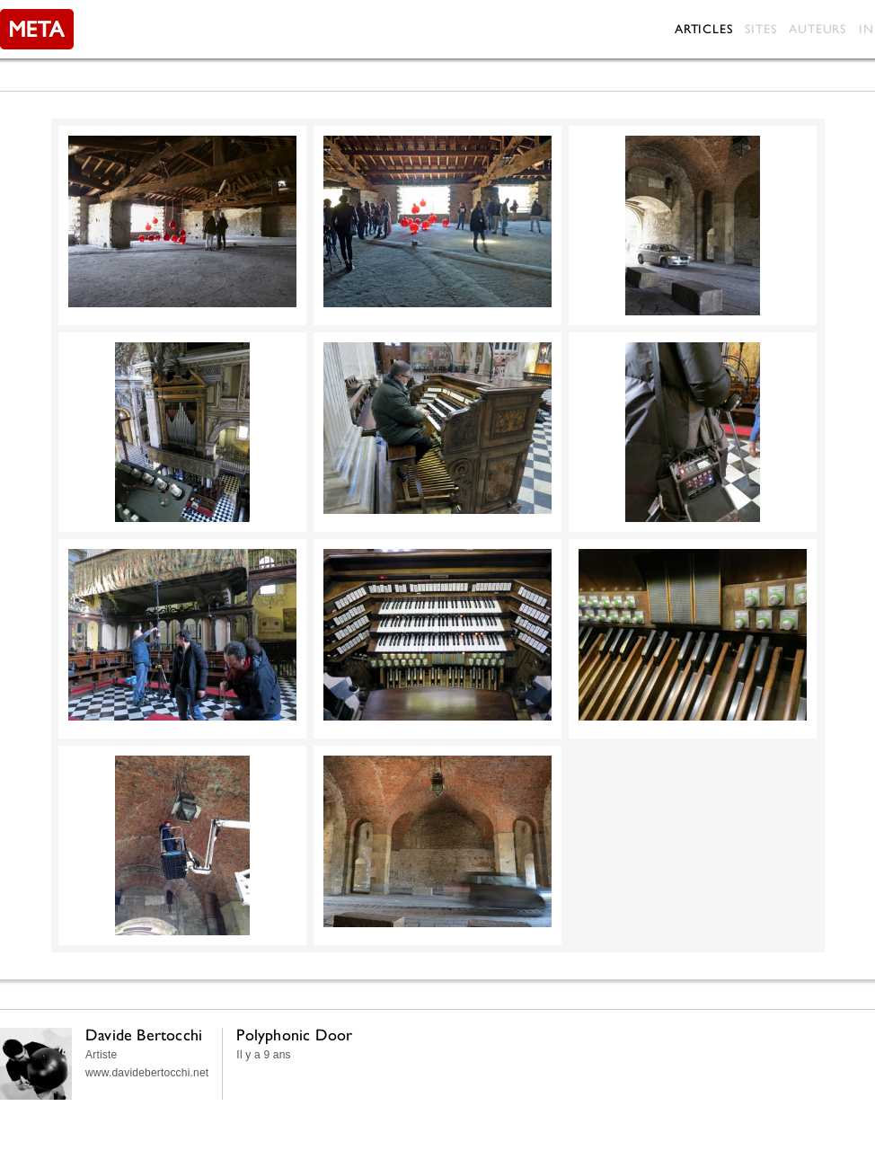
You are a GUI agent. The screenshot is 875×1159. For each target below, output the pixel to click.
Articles (703, 29)
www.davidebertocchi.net (146, 1072)
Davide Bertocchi (143, 1034)
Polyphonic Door (294, 1034)
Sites (760, 29)
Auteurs (817, 29)
